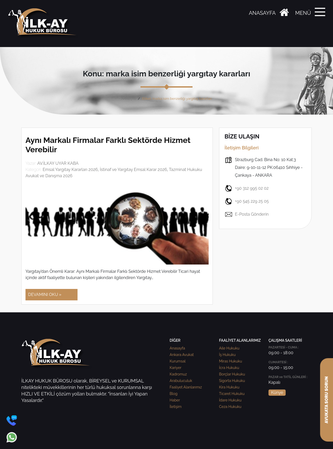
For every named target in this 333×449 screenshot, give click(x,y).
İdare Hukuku (230, 400)
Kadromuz (178, 374)
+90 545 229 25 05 (247, 201)
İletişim (176, 407)
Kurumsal (177, 361)
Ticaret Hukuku (232, 394)
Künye (277, 392)
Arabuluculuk (181, 381)
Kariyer (175, 368)
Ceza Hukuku (230, 407)
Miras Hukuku (230, 361)
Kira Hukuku (229, 387)
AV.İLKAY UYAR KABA (58, 163)
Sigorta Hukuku (232, 381)
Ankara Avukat (182, 355)
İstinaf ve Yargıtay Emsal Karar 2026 (133, 169)
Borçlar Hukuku (232, 374)
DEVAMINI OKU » (44, 294)
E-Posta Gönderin (247, 214)
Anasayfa (128, 99)
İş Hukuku (227, 355)
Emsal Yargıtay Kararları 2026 (70, 169)
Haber (175, 400)
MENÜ (303, 13)
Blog (173, 394)
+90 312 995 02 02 (247, 188)
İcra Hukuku (229, 368)
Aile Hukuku (229, 348)
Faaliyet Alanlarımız (186, 387)
